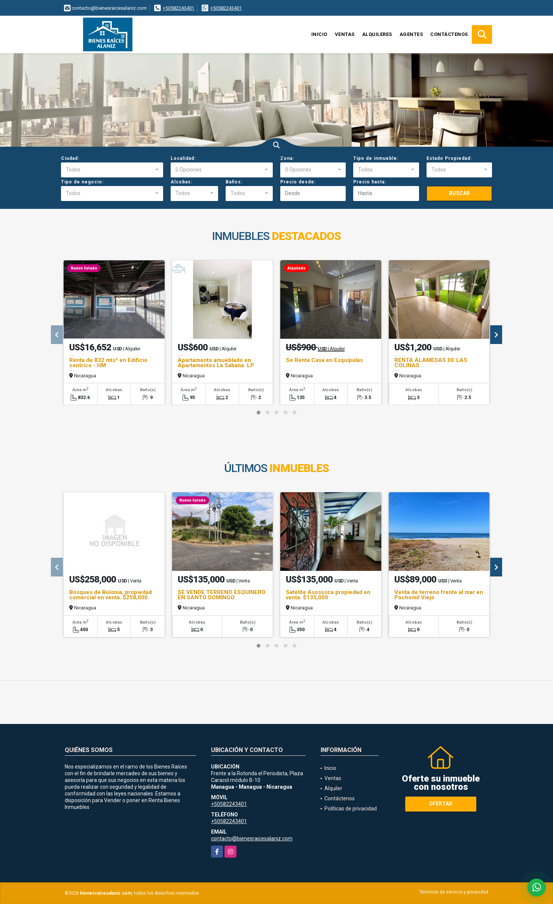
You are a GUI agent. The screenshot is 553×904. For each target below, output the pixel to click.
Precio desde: (298, 182)
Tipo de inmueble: (375, 158)
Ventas (345, 34)
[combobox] (112, 169)
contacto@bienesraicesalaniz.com (252, 838)
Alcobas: (181, 182)
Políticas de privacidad (350, 809)
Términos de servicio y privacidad (453, 892)
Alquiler (333, 788)
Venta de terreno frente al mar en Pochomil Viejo (438, 595)
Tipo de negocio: (82, 182)
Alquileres (377, 34)
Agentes (411, 34)
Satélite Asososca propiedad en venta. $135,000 (328, 595)
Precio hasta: (369, 182)
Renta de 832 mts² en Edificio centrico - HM (108, 363)
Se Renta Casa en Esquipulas (324, 360)
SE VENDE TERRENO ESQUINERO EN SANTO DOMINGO (222, 595)
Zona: (287, 158)
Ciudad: (70, 158)
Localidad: (183, 158)
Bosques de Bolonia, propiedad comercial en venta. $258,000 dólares (110, 597)
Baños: (234, 182)
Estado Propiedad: (449, 158)
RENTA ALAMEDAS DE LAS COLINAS (430, 363)
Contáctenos (449, 34)
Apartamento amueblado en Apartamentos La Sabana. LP (216, 363)
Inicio (319, 34)
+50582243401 (178, 8)
